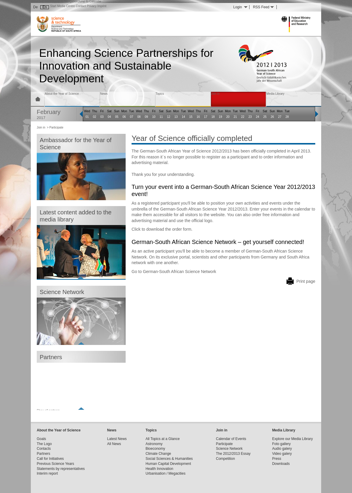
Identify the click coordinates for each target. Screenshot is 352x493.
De (35, 7)
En (44, 7)
